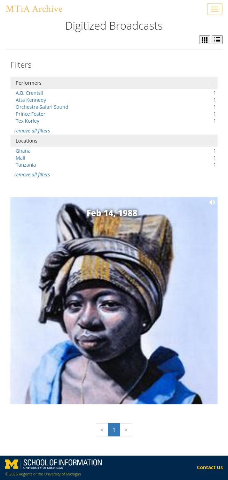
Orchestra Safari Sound (42, 107)
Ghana (23, 150)
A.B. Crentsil (29, 93)
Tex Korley (27, 120)
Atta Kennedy (31, 100)
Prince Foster (30, 114)
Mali (20, 157)
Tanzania (26, 164)
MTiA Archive (34, 8)
